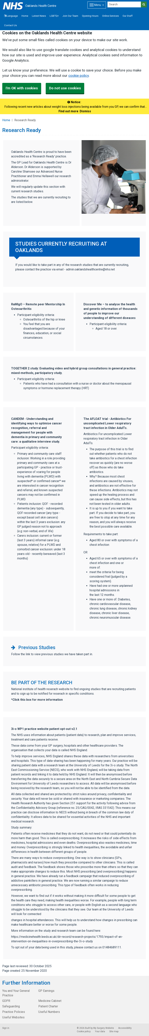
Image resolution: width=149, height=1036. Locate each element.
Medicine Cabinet (49, 1001)
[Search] (124, 4)
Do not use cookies (65, 88)
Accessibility (125, 1028)
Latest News (39, 15)
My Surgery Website (103, 1028)
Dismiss (85, 111)
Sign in (5, 1028)
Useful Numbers (49, 1012)
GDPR (6, 1001)
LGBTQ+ (54, 15)
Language (11, 15)
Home (25, 15)
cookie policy (78, 75)
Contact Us (10, 25)
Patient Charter (48, 1006)
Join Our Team (70, 15)
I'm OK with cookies (22, 88)
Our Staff (128, 15)
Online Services (110, 15)
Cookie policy (84, 1031)
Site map (113, 1031)
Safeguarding (11, 1006)
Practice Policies (13, 1012)
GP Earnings (46, 991)
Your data (100, 1031)
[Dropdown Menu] (96, 5)
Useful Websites (13, 1017)
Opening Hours (90, 15)
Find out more (68, 111)
